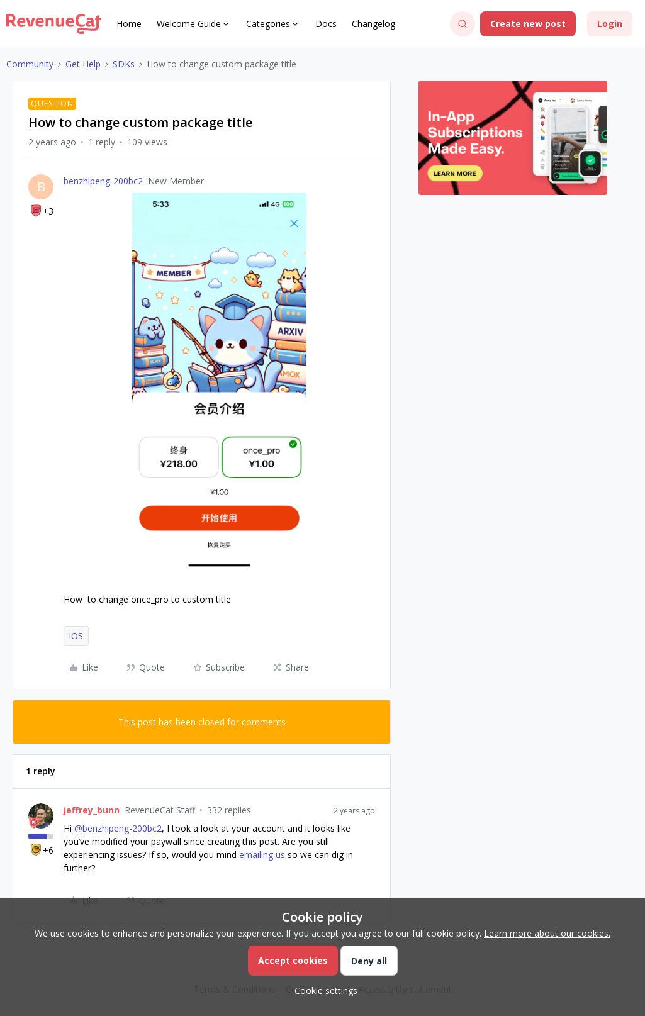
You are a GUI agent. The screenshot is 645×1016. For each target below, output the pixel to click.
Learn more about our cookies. (547, 933)
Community (29, 64)
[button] (528, 23)
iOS (76, 636)
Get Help (83, 64)
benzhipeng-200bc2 (103, 181)
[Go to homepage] (53, 24)
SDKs (124, 64)
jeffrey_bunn (92, 810)
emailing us (262, 855)
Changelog (373, 24)
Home (129, 24)
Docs (326, 24)
